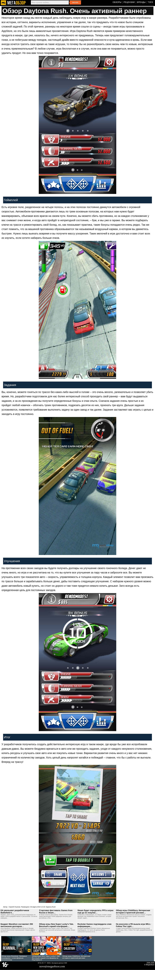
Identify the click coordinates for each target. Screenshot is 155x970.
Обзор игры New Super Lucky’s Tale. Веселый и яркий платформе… (56, 925)
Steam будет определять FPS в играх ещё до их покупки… (95, 911)
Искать (75, 2)
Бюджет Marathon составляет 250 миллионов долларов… (17, 925)
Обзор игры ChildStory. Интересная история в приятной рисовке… (133, 911)
